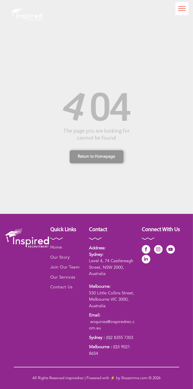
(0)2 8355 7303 (119, 338)
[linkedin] (146, 260)
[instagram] (158, 250)
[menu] (181, 8)
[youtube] (170, 250)
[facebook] (146, 250)
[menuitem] (69, 248)
